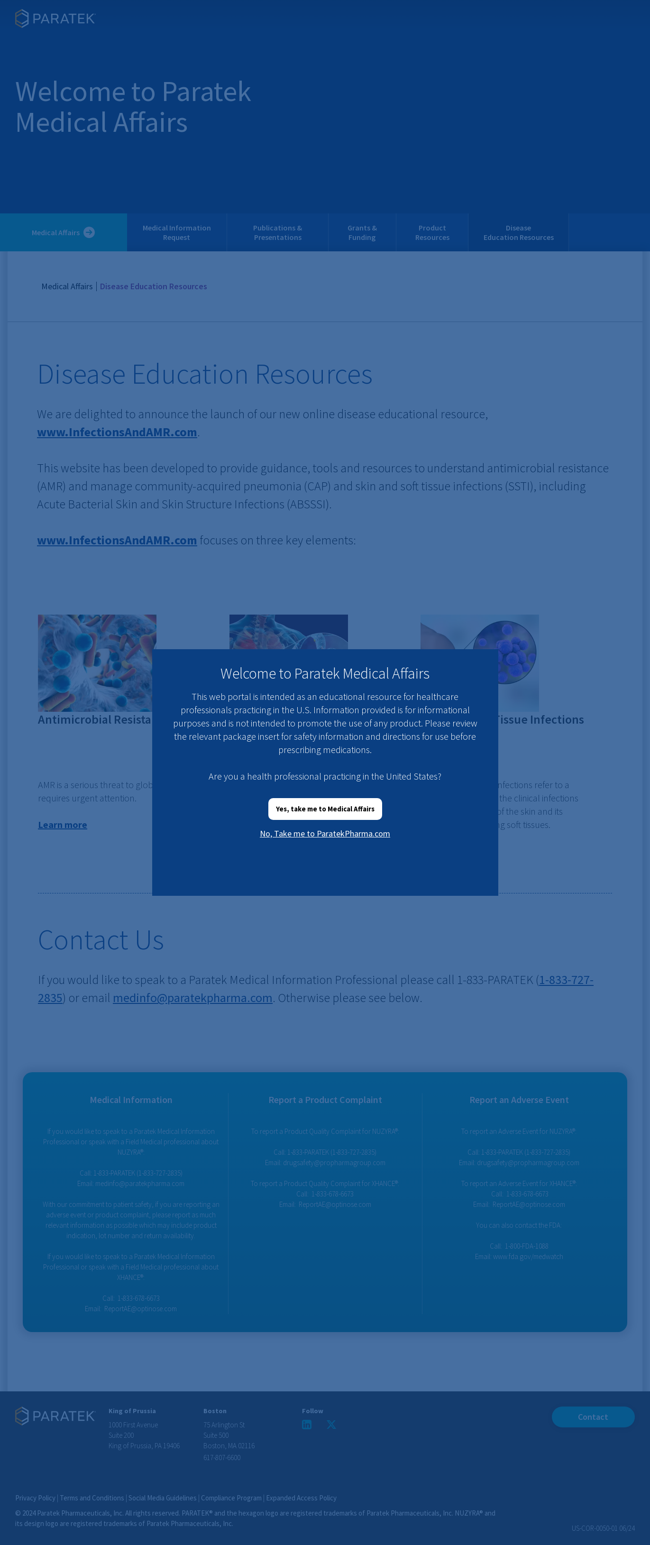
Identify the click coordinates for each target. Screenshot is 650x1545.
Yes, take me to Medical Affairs (325, 808)
